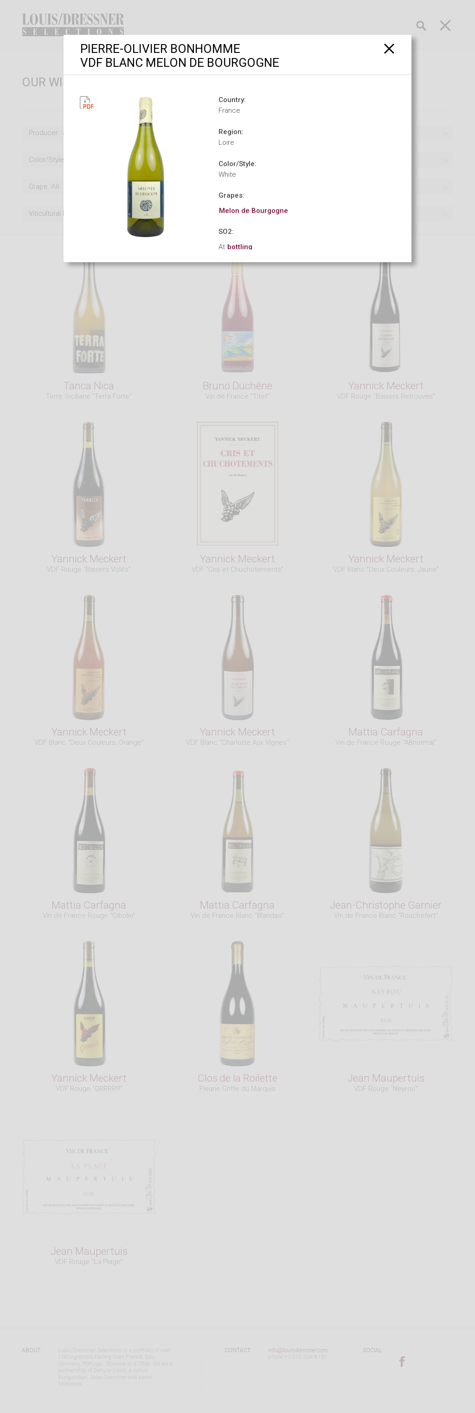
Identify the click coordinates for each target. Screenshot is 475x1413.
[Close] (389, 48)
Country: (232, 100)
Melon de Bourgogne (253, 210)
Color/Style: (237, 164)
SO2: (226, 231)
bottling (239, 247)
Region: (231, 132)
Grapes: (231, 195)
